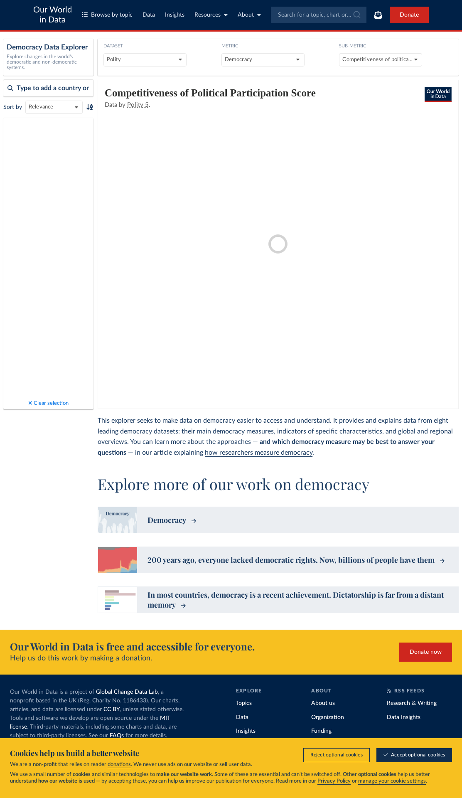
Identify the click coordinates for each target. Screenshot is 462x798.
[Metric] (263, 59)
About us (323, 703)
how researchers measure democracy (258, 452)
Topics (244, 703)
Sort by (12, 107)
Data (149, 15)
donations (119, 764)
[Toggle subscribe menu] (378, 15)
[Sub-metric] (380, 59)
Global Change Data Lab (127, 692)
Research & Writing (412, 703)
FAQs (117, 736)
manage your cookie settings (392, 781)
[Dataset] (145, 59)
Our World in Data (52, 15)
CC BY (111, 709)
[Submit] (356, 15)
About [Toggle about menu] (249, 15)
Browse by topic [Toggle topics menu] (107, 15)
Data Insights (403, 717)
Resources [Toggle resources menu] (211, 15)
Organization (327, 717)
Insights (174, 15)
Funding (321, 731)
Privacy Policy (334, 781)
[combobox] (319, 15)
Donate (409, 15)
